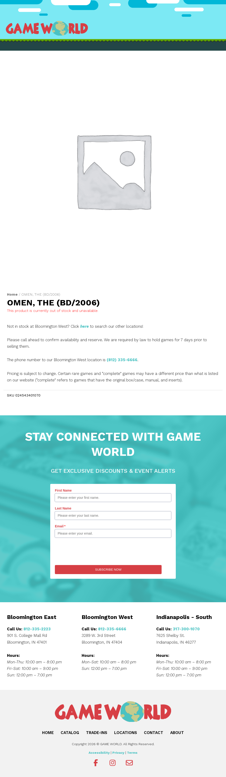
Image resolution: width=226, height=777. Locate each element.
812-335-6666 (112, 628)
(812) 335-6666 (122, 359)
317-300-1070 (186, 628)
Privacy (118, 752)
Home (12, 294)
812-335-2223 (36, 628)
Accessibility (99, 752)
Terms (132, 752)
